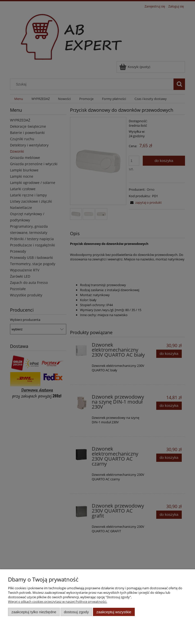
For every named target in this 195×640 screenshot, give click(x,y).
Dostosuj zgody (76, 612)
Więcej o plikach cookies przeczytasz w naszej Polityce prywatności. (57, 601)
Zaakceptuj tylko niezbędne (34, 612)
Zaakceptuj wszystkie (113, 612)
